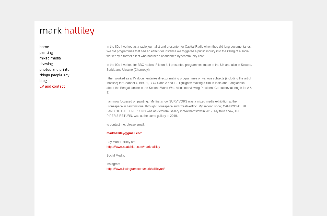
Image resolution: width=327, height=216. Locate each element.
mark (67, 30)
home (44, 47)
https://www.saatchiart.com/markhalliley (133, 147)
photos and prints (54, 69)
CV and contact (52, 86)
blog (43, 80)
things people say (54, 75)
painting (46, 52)
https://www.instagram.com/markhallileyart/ (136, 169)
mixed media (50, 58)
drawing (46, 63)
